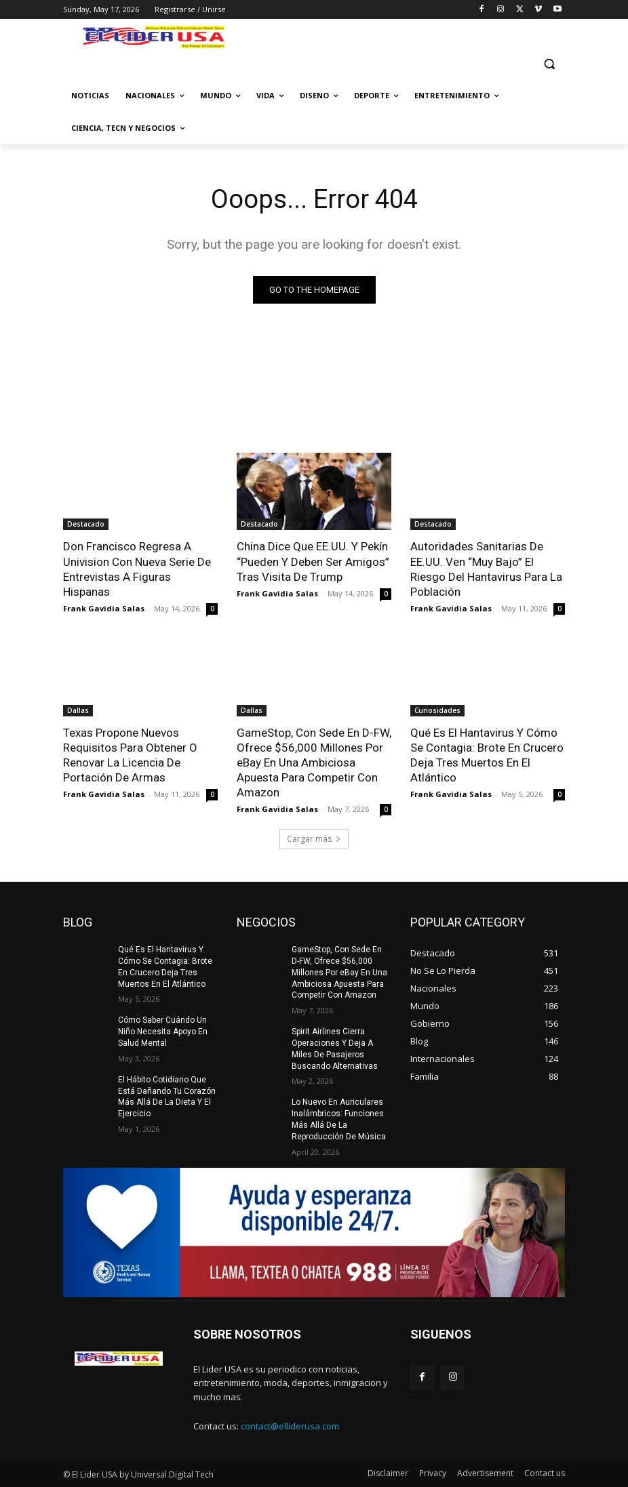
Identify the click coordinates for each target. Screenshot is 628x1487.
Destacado (85, 524)
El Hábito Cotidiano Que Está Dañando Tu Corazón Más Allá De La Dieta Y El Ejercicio (167, 1096)
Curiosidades (437, 710)
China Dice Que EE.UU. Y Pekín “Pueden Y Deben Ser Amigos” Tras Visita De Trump (313, 561)
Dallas (78, 710)
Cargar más (314, 838)
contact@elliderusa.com (290, 1426)
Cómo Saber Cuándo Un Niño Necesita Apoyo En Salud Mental (163, 1031)
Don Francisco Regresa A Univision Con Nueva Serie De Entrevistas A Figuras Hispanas (137, 568)
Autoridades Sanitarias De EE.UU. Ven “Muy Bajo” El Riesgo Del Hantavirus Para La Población (486, 568)
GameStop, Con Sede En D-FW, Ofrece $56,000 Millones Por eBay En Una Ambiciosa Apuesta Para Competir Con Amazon (314, 762)
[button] (549, 63)
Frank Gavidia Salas (103, 608)
